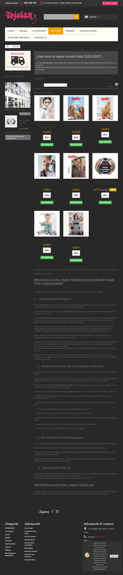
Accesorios (39, 30)
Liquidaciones (88, 30)
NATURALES (10, 528)
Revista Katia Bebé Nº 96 (105, 124)
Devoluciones (30, 540)
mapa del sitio (30, 560)
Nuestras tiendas (31, 551)
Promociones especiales (13, 123)
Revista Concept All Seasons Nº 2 (47, 183)
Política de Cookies (100, 569)
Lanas (11, 30)
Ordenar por (38, 85)
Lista (116, 85)
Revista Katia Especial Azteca (76, 183)
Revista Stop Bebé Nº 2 (47, 240)
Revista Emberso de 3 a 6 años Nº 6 (76, 241)
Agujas (23, 30)
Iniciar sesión (110, 3)
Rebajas (70, 30)
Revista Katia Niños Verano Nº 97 (76, 125)
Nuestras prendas (18, 37)
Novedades (29, 548)
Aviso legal (29, 528)
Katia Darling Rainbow (24, 132)
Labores (8, 547)
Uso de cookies (30, 536)
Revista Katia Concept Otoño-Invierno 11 (47, 125)
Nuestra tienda (14, 76)
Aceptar (114, 556)
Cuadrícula (110, 85)
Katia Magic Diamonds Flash (105, 183)
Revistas (56, 30)
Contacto (40, 37)
